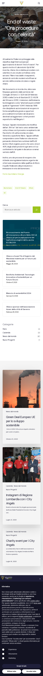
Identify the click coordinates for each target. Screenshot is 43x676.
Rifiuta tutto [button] (11, 671)
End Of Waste (20, 188)
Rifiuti (31, 188)
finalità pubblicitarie (25, 616)
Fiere (5, 329)
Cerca (5, 205)
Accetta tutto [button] (31, 671)
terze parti (37, 603)
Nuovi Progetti (9, 340)
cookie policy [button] (34, 601)
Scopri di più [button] (21, 666)
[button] (3, 3)
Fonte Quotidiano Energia (13, 174)
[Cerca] (36, 209)
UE (5, 193)
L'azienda (6, 332)
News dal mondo (21, 14)
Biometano (8, 188)
